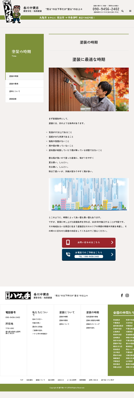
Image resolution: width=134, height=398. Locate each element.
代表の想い (36, 323)
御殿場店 (116, 358)
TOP (21, 380)
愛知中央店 (117, 355)
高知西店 (116, 349)
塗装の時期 (13, 76)
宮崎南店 (116, 337)
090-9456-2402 (13, 317)
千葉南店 (116, 323)
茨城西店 (116, 320)
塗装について (67, 312)
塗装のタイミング (93, 324)
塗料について (14, 91)
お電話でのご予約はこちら (90, 254)
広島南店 (116, 332)
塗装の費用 (13, 83)
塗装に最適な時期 (93, 320)
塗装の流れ (90, 328)
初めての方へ (37, 319)
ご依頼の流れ (37, 330)
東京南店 (116, 364)
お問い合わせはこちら (90, 242)
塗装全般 (12, 99)
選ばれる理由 (37, 326)
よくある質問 (71, 380)
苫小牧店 (116, 352)
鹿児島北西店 (118, 326)
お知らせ (61, 380)
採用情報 (82, 380)
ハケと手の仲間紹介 (39, 333)
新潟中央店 (117, 334)
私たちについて (40, 313)
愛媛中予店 (117, 343)
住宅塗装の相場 (92, 316)
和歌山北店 (117, 367)
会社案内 (29, 380)
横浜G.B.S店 (117, 346)
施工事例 (51, 380)
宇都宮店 (116, 361)
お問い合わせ (93, 380)
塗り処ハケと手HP (107, 380)
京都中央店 (117, 329)
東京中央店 (117, 340)
